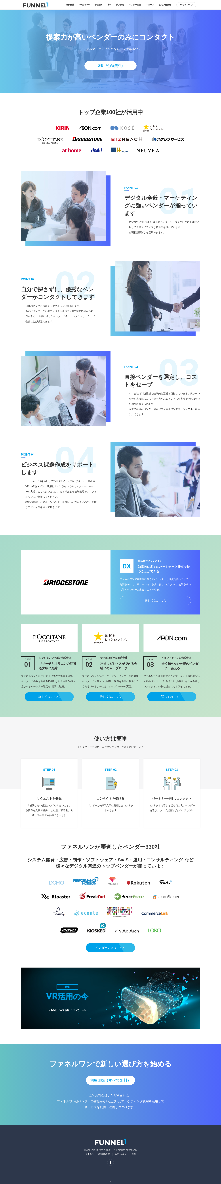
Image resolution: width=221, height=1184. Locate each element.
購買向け (120, 4)
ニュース (150, 4)
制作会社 (70, 4)
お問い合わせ (165, 4)
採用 (134, 1154)
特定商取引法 (104, 1154)
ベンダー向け (135, 4)
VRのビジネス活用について (67, 1010)
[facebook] (110, 1162)
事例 (109, 4)
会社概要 (99, 4)
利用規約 (89, 1154)
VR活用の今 (84, 4)
